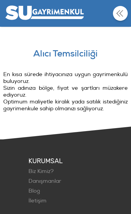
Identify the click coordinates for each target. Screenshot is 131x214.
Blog (34, 191)
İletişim (37, 200)
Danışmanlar (44, 181)
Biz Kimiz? (41, 171)
